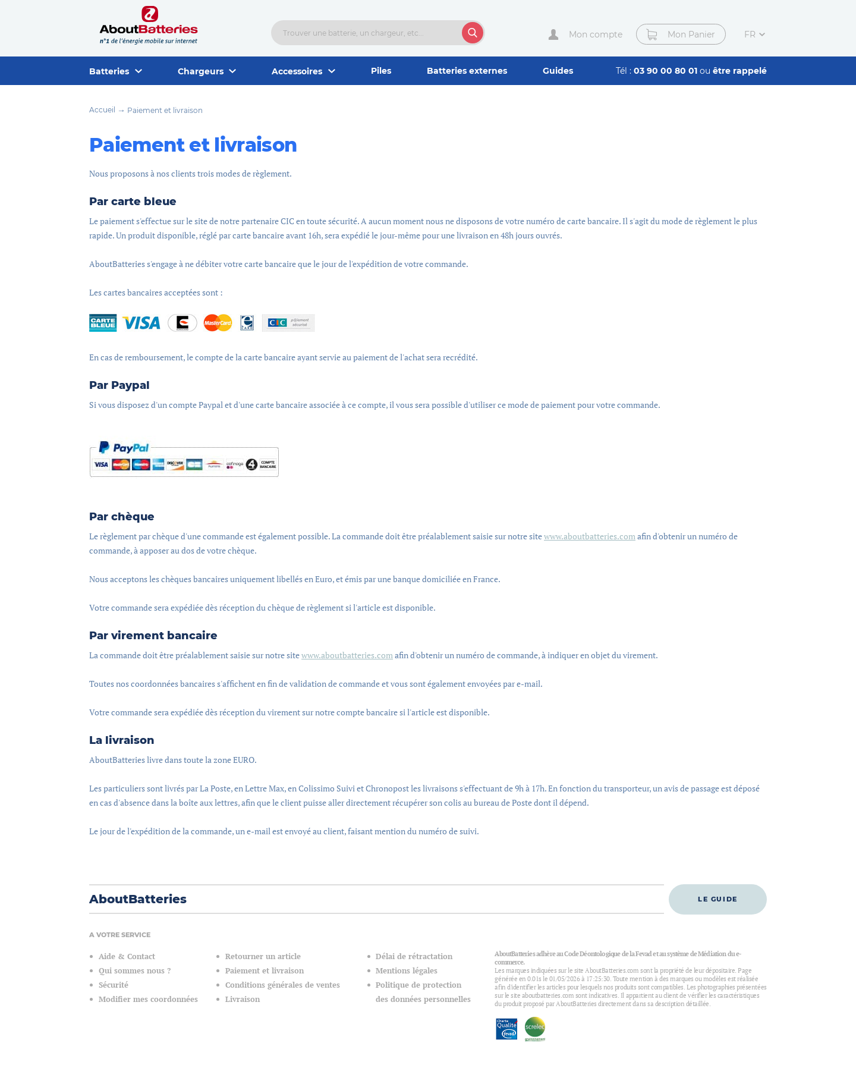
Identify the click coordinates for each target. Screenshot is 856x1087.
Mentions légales (407, 971)
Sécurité (113, 985)
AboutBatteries (138, 899)
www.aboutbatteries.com (589, 536)
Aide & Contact (127, 956)
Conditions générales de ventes (282, 985)
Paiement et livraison (165, 110)
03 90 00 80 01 (667, 70)
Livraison (242, 999)
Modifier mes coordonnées (148, 999)
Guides (558, 70)
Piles (381, 70)
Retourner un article (263, 956)
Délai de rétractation (414, 956)
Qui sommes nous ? (135, 971)
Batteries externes (467, 70)
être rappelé (740, 70)
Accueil (102, 109)
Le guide (718, 899)
